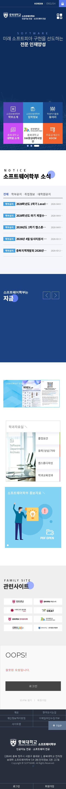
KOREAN (38, 3)
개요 (16, 712)
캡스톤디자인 (45, 463)
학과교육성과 (45, 475)
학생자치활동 (53, 115)
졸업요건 (43, 438)
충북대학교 (13, 136)
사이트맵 (16, 724)
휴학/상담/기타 (46, 450)
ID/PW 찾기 (26, 700)
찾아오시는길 (49, 712)
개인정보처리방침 (16, 718)
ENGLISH (50, 3)
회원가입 (41, 700)
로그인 (33, 686)
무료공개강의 (53, 136)
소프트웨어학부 (13, 115)
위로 (57, 725)
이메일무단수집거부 (49, 718)
